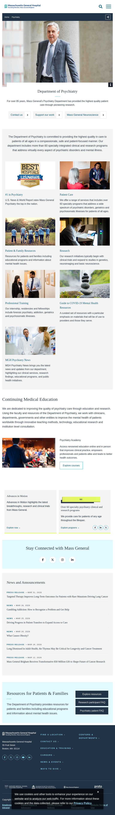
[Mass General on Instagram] (17, 757)
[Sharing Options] (108, 17)
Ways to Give (50, 769)
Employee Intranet (7, 806)
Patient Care (66, 194)
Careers (47, 755)
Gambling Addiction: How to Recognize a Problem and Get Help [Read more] (38, 609)
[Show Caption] (110, 85)
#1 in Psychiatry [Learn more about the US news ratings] (14, 194)
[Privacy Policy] (83, 803)
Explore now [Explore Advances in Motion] (12, 527)
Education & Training (56, 748)
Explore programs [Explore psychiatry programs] (69, 527)
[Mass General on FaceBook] (4, 757)
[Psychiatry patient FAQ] (91, 710)
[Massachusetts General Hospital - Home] (19, 734)
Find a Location (52, 735)
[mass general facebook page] (43, 560)
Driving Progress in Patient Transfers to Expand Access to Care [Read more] (37, 622)
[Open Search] (100, 6)
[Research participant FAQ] (91, 702)
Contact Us (49, 742)
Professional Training (16, 303)
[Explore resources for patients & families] (91, 694)
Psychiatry (16, 17)
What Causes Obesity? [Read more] (17, 635)
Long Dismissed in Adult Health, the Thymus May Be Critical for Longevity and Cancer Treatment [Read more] (54, 648)
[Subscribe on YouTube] (23, 757)
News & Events (51, 762)
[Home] (23, 6)
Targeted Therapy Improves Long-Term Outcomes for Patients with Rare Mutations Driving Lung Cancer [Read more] (57, 596)
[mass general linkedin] (72, 560)
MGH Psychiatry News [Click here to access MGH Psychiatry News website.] (17, 360)
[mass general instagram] (62, 560)
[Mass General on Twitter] (10, 757)
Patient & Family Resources (20, 250)
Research (65, 250)
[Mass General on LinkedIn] (29, 757)
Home (6, 17)
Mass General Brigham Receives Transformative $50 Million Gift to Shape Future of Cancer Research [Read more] (56, 661)
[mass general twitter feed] (52, 560)
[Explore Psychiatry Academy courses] (71, 465)
